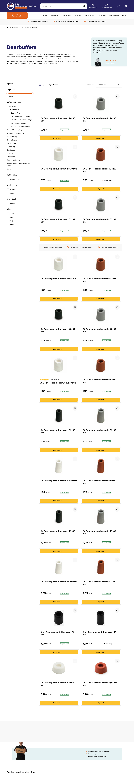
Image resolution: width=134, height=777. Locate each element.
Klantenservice (114, 15)
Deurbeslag (15, 28)
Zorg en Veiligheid (13, 160)
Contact (124, 15)
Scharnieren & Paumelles (16, 133)
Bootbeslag (11, 150)
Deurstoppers (25, 28)
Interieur (10, 153)
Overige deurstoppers (19, 123)
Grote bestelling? (66, 15)
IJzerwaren (11, 157)
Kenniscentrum (89, 15)
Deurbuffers (15, 113)
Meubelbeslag (12, 136)
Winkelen (32, 6)
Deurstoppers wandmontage (21, 120)
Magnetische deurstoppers (20, 126)
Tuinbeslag (11, 147)
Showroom (54, 15)
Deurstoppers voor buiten (20, 116)
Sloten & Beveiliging (14, 130)
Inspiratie (78, 15)
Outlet (45, 15)
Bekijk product (58, 138)
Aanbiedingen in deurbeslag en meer (18, 164)
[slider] (8, 93)
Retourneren (102, 15)
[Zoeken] (63, 6)
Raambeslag (11, 143)
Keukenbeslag (12, 140)
